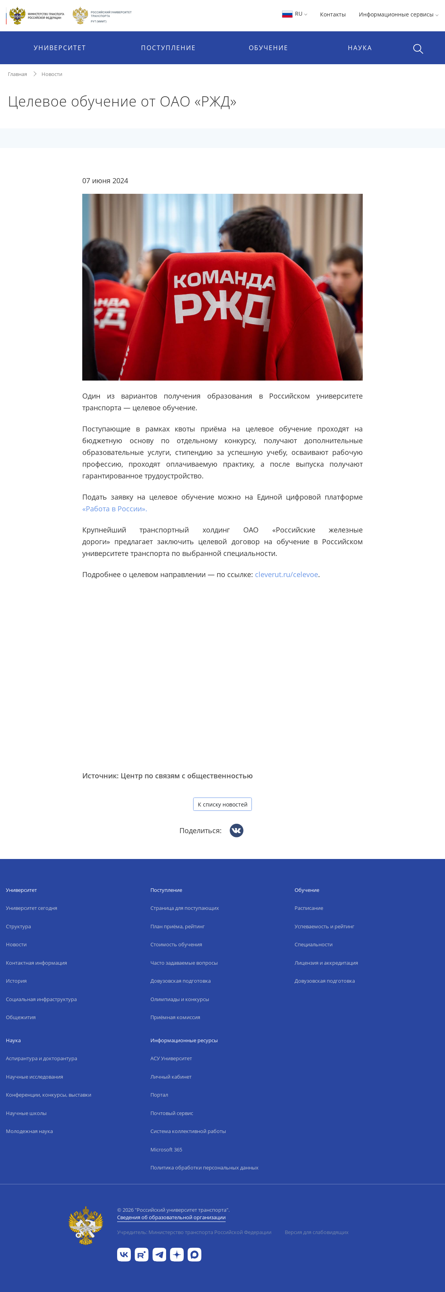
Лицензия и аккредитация (326, 962)
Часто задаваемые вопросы (184, 962)
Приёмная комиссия (175, 1017)
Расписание (309, 907)
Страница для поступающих (184, 907)
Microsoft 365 (166, 1149)
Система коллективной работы (188, 1131)
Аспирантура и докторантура (41, 1058)
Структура (18, 926)
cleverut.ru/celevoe (286, 574)
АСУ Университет (171, 1058)
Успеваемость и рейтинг (325, 926)
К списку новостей (223, 804)
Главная (17, 74)
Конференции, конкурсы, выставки (48, 1094)
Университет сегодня (31, 907)
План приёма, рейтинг (177, 926)
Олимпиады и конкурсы (179, 999)
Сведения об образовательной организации (171, 1217)
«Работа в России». (114, 508)
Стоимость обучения (176, 944)
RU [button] (294, 13)
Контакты (333, 14)
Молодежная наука (29, 1131)
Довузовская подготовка (180, 980)
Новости (52, 74)
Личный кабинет (171, 1076)
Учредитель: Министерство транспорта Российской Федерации (194, 1232)
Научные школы (26, 1113)
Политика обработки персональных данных (204, 1167)
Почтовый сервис (171, 1113)
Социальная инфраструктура (41, 999)
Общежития (21, 1017)
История (16, 980)
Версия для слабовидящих (317, 1232)
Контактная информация (36, 962)
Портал (159, 1094)
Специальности (314, 944)
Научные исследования (34, 1076)
